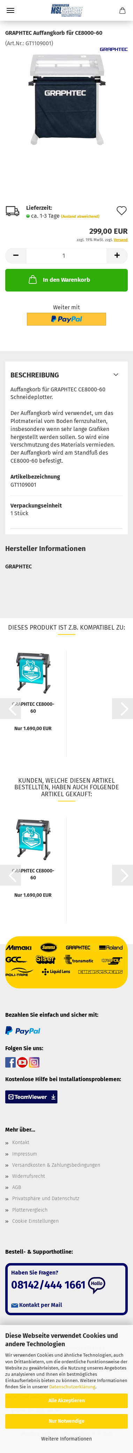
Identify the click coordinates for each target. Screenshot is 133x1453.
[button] (15, 256)
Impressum (24, 1154)
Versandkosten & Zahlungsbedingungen (56, 1165)
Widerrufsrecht (28, 1176)
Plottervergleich (29, 1210)
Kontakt (20, 1142)
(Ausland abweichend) (80, 216)
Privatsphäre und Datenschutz (45, 1198)
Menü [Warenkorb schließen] (10, 10)
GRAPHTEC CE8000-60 (33, 707)
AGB (16, 1187)
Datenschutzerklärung (72, 1386)
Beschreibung (34, 375)
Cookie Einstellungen (35, 1221)
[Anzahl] (66, 256)
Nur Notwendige (66, 1421)
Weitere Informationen (66, 1439)
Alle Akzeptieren (67, 1401)
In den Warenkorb (58, 279)
